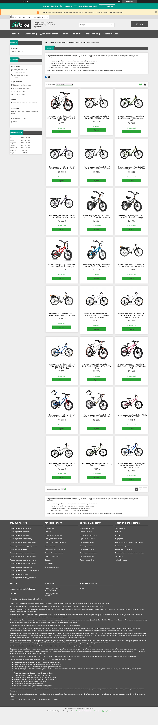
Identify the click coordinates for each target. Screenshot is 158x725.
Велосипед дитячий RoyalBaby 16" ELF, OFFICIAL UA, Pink (131, 416)
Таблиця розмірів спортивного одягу (22, 556)
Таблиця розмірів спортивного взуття (23, 560)
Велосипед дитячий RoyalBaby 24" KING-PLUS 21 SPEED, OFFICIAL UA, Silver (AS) (61, 118)
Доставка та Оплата (49, 34)
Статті (65, 34)
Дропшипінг (119, 556)
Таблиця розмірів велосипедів (20, 528)
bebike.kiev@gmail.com (21, 88)
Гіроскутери (49, 563)
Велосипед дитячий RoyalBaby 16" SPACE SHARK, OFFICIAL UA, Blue (61, 416)
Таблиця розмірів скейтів (19, 549)
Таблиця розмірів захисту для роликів (23, 546)
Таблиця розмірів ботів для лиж (21, 567)
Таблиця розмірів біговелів (19, 532)
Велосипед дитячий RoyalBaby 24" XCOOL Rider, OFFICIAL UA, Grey (96, 117)
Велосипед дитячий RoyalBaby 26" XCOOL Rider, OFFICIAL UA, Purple (61, 168)
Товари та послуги (56, 42)
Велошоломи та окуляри (53, 535)
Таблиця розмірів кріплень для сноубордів (25, 571)
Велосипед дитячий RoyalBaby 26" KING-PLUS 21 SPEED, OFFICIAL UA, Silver (96, 366)
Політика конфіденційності (102, 711)
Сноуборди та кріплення (88, 553)
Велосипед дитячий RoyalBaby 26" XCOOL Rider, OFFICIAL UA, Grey (96, 168)
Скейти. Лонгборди (51, 556)
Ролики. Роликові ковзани (54, 553)
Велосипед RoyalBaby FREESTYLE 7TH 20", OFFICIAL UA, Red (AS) (61, 265)
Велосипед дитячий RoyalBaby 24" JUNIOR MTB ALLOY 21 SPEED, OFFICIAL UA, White (96, 315)
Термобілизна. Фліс (87, 560)
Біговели (48, 532)
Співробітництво (110, 34)
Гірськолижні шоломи (87, 539)
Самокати (48, 560)
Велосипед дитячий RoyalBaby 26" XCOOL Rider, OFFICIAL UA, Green (131, 168)
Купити (61, 132)
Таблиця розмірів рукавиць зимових (22, 553)
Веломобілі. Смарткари (88, 535)
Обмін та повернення (122, 546)
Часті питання (120, 528)
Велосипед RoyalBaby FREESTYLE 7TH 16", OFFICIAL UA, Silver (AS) (131, 217)
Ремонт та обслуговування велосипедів (129, 542)
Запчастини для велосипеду (55, 549)
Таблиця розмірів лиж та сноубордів (22, 563)
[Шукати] (112, 25)
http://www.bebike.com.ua (22, 85)
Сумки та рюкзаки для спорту (55, 542)
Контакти (77, 34)
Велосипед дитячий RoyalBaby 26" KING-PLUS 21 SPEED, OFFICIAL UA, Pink (131, 366)
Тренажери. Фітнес (87, 528)
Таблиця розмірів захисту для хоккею (23, 578)
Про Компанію (92, 34)
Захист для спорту (86, 546)
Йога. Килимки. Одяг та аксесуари (77, 42)
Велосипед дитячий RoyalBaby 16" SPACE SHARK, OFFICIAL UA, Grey (96, 416)
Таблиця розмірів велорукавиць (21, 539)
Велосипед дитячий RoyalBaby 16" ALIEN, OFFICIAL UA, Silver (62, 465)
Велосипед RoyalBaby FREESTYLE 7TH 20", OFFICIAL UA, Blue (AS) (96, 265)
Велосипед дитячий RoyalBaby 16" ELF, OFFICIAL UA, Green (97, 465)
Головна (16, 34)
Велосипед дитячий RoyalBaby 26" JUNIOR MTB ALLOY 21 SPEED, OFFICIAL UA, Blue (62, 366)
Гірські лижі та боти (87, 549)
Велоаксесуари (50, 546)
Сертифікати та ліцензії (123, 549)
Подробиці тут (107, 6)
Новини (118, 532)
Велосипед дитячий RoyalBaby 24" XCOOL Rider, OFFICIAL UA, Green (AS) (131, 118)
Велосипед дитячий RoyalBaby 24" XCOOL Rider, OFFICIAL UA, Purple (61, 217)
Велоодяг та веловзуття (53, 539)
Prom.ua (90, 709)
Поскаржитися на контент (84, 711)
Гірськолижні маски (87, 542)
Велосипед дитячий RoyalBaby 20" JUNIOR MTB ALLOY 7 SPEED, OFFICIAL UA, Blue (131, 466)
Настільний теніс (86, 532)
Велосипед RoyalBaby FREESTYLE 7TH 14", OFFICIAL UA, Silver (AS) (96, 217)
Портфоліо (119, 539)
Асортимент (29, 34)
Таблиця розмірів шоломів (19, 535)
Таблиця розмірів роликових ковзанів (23, 542)
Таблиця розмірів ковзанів (19, 574)
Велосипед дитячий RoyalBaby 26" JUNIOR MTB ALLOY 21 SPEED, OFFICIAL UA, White (131, 315)
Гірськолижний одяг (87, 556)
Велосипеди (49, 528)
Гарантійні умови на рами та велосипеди (129, 553)
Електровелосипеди (52, 567)
